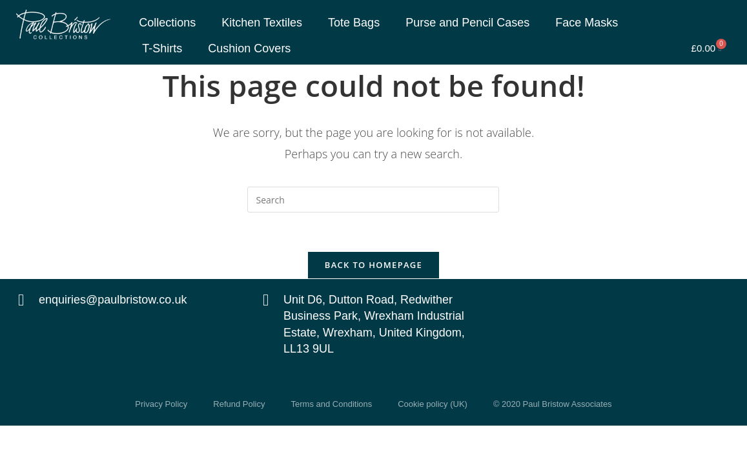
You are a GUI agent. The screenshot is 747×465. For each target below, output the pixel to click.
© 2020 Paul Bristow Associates (552, 404)
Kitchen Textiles (261, 22)
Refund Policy (239, 404)
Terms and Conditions (332, 404)
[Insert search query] (373, 199)
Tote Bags (354, 22)
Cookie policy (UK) (432, 404)
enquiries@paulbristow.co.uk (113, 299)
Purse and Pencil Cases (467, 22)
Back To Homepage (373, 265)
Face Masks (586, 22)
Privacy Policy (161, 404)
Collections (167, 22)
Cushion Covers (249, 48)
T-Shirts (162, 48)
